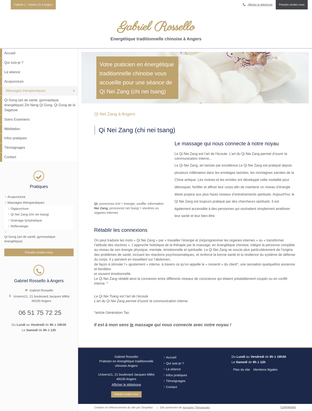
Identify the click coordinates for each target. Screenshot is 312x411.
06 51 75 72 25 (39, 312)
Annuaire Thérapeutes (196, 407)
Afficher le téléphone (260, 4)
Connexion (288, 407)
